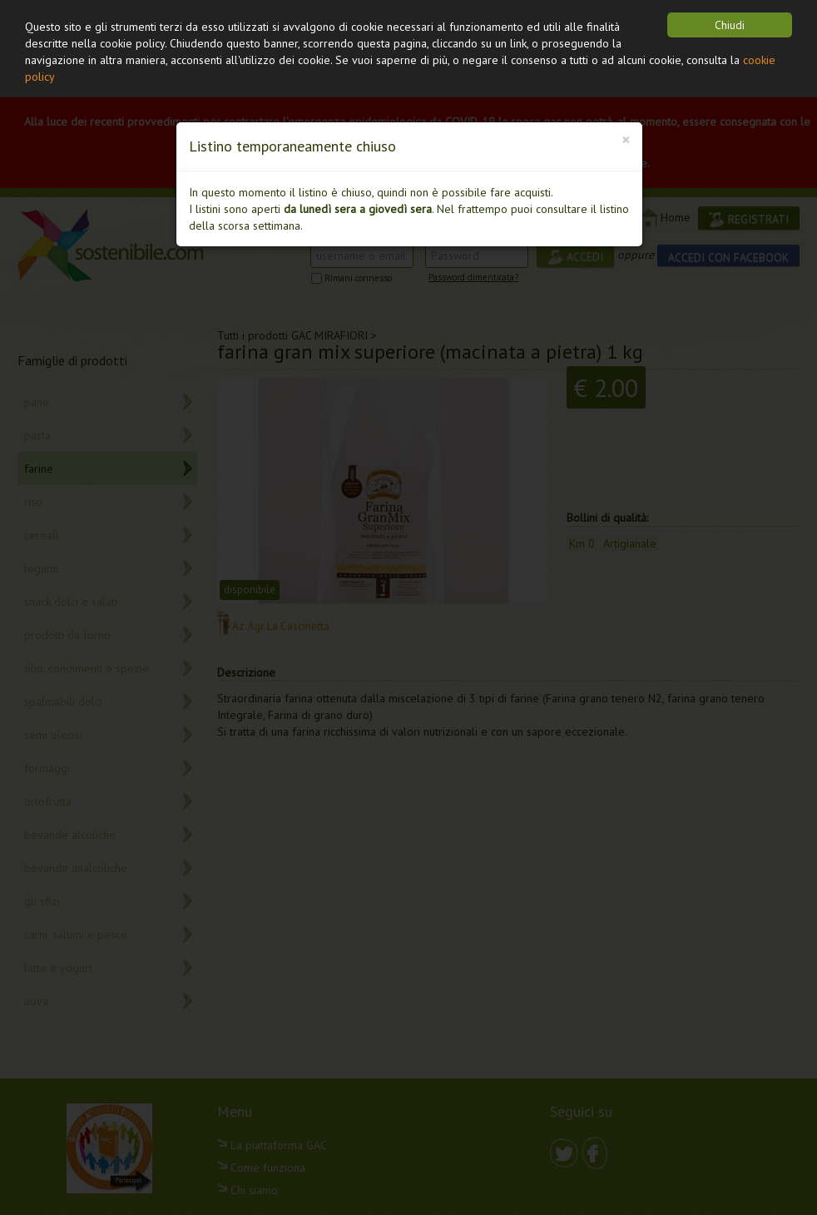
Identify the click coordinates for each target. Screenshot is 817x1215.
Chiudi (730, 24)
